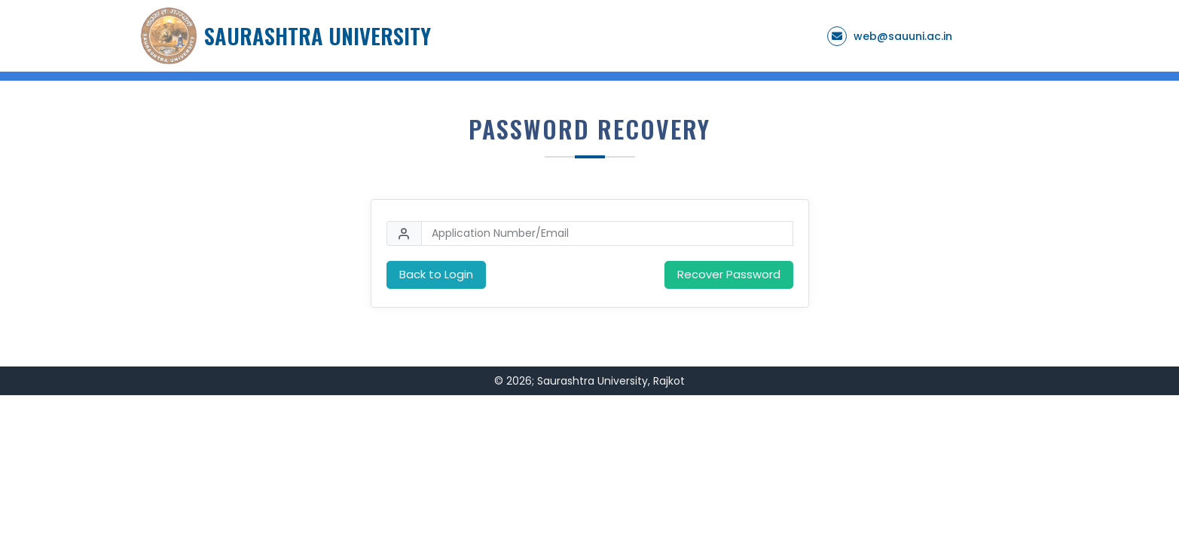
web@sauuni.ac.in (903, 36)
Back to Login (436, 274)
